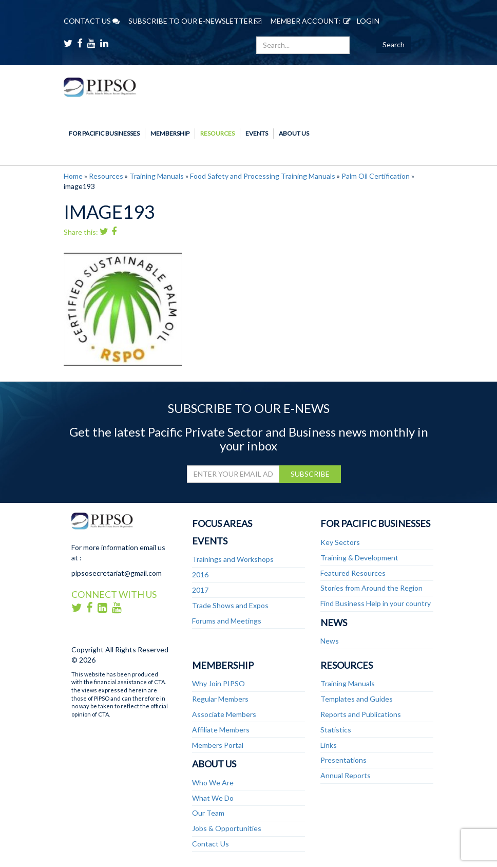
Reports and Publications (360, 714)
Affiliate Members (221, 729)
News (333, 622)
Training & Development (359, 557)
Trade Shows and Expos (230, 605)
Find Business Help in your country (375, 603)
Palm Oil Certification (375, 176)
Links (328, 745)
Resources (217, 133)
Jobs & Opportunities (226, 828)
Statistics (335, 729)
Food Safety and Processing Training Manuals (262, 176)
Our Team (208, 812)
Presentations (343, 760)
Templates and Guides (356, 698)
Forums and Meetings (226, 620)
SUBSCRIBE (310, 473)
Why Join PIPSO (218, 683)
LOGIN (359, 20)
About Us (294, 133)
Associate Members (224, 714)
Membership (169, 133)
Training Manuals (156, 176)
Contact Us (210, 843)
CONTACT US (92, 20)
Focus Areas (222, 523)
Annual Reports (345, 775)
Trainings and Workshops (233, 559)
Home (73, 176)
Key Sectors (340, 542)
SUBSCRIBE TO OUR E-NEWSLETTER (194, 20)
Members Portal (217, 745)
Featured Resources (353, 573)
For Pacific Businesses (104, 133)
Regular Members (220, 698)
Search (394, 44)
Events (256, 133)
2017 (200, 590)
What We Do (213, 798)
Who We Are (213, 782)
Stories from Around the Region (371, 587)
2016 (200, 574)
